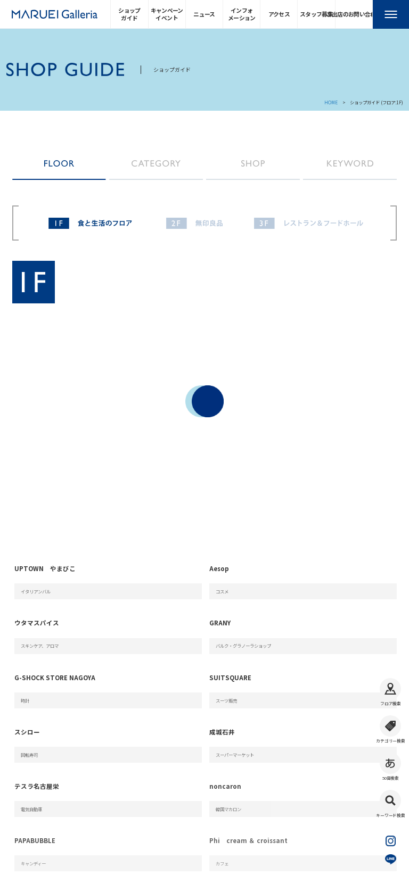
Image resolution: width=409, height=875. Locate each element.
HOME (331, 102)
